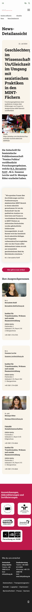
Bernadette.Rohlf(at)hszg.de (14, 306)
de (3, 3)
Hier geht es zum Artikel (16, 270)
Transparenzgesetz (21, 583)
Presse (19, 591)
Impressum (23, 587)
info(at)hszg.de (7, 574)
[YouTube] (16, 602)
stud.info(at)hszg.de (23, 576)
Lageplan (14, 587)
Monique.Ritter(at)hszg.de (14, 419)
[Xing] (12, 602)
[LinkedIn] (7, 602)
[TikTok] (24, 602)
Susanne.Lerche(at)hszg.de (14, 356)
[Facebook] (3, 602)
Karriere (26, 591)
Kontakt (6, 587)
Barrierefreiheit (9, 591)
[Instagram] (20, 602)
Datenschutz (8, 583)
